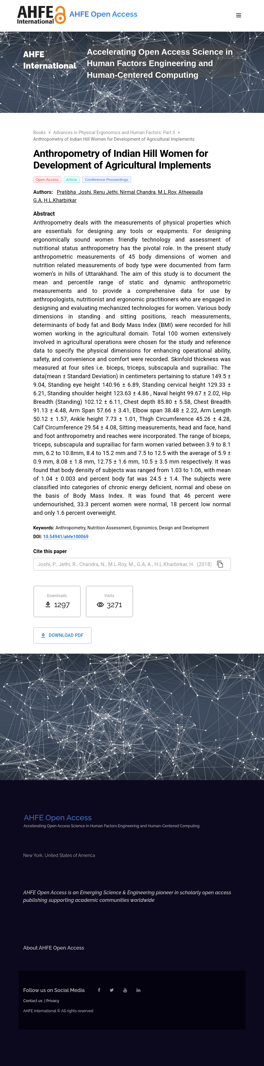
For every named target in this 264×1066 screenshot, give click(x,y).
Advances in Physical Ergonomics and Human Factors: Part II (114, 132)
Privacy (52, 1001)
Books (39, 132)
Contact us (33, 1001)
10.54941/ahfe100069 (66, 536)
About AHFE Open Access (53, 948)
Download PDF (62, 635)
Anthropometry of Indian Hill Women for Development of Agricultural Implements (114, 139)
